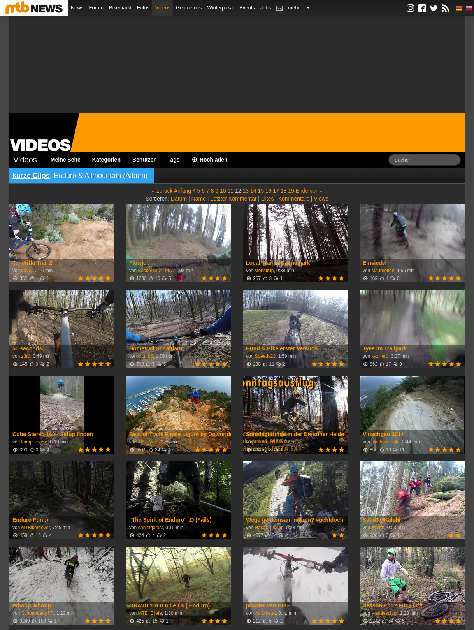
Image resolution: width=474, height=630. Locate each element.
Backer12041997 (155, 270)
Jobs (265, 8)
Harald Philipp (269, 527)
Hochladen (209, 160)
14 (253, 191)
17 (276, 191)
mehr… (299, 8)
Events (247, 8)
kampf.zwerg (34, 442)
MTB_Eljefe (150, 613)
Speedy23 (265, 356)
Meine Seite (66, 160)
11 (230, 191)
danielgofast (150, 527)
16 (268, 191)
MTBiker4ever (35, 527)
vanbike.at (265, 613)
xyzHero (379, 356)
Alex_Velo (148, 442)
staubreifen (382, 270)
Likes (267, 198)
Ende (302, 191)
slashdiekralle (385, 442)
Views (321, 198)
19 (291, 191)
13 (245, 191)
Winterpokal (220, 8)
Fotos (143, 8)
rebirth (377, 527)
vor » (316, 191)
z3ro (25, 356)
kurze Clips (31, 175)
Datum (179, 198)
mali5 (26, 270)
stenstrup (264, 270)
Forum (96, 8)
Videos (162, 8)
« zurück (162, 191)
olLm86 (145, 356)
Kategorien (106, 160)
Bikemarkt (120, 8)
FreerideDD (266, 442)
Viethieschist (384, 613)
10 (223, 191)
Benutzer (144, 160)
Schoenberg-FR (37, 613)
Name (198, 198)
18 (284, 191)
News (77, 8)
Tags (173, 160)
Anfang (182, 191)
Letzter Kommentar (233, 198)
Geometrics (189, 8)
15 (261, 191)
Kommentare (293, 198)
